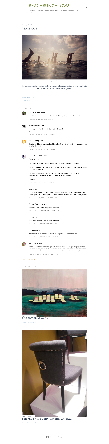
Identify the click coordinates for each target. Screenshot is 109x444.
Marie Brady (33, 243)
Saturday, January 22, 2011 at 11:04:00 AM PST (44, 211)
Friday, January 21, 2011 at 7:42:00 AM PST (43, 149)
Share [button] (24, 97)
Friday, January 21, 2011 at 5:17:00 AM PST (42, 134)
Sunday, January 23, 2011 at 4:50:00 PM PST (43, 237)
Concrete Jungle (35, 112)
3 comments (31, 322)
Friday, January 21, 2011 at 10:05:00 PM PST (43, 198)
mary (31, 189)
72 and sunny (34, 141)
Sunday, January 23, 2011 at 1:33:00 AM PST (43, 224)
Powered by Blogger (54, 437)
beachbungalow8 (49, 6)
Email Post (30, 97)
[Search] (86, 6)
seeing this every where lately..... (47, 419)
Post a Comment (28, 259)
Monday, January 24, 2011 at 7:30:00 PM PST (43, 254)
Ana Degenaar (34, 125)
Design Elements (36, 204)
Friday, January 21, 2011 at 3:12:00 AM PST (42, 119)
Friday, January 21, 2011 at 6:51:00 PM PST (42, 183)
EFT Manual (33, 230)
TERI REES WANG (36, 156)
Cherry (31, 217)
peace (28, 100)
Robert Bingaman (35, 318)
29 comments (31, 423)
